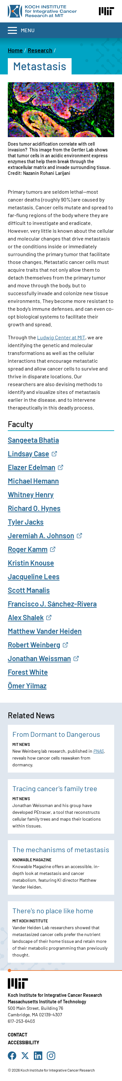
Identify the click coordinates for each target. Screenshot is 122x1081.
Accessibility (23, 1042)
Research (40, 50)
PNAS (98, 751)
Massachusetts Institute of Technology (47, 1001)
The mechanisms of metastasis (60, 849)
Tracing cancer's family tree (54, 788)
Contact (17, 1034)
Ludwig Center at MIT (61, 337)
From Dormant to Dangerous (56, 734)
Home (15, 50)
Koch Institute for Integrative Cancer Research (55, 995)
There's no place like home (52, 910)
